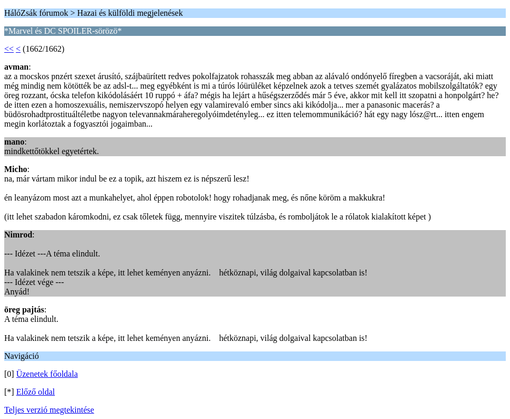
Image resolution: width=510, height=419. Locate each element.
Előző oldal (35, 391)
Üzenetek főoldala (47, 373)
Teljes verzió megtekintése (49, 409)
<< (9, 48)
